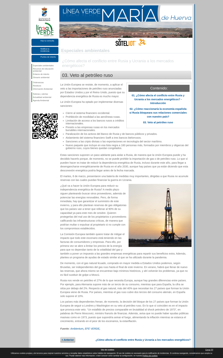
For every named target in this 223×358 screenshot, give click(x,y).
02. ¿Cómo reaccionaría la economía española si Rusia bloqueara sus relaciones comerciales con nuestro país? (158, 112)
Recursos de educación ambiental (43, 70)
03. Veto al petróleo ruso (158, 122)
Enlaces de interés (41, 74)
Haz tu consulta (47, 41)
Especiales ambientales (43, 65)
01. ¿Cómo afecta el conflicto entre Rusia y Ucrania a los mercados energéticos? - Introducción (158, 99)
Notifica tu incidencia (44, 50)
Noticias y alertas (40, 94)
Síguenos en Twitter (39, 108)
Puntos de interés (48, 57)
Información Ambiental (43, 89)
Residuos (37, 86)
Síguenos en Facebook (33, 108)
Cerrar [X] (209, 350)
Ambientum (76, 328)
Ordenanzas (38, 82)
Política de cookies (150, 356)
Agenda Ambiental (41, 100)
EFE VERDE (92, 328)
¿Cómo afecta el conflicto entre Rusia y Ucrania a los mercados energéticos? (143, 339)
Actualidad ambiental (42, 97)
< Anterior (68, 339)
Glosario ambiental (41, 77)
